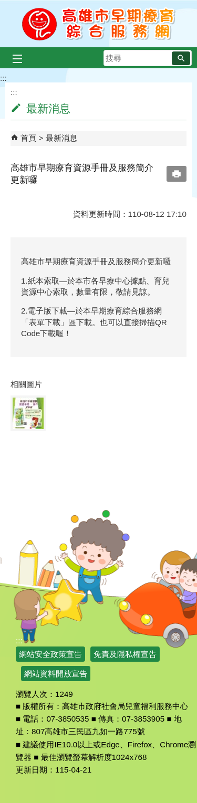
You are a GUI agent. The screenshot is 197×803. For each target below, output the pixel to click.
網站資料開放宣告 (55, 673)
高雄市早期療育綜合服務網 (98, 23)
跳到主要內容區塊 (5, 5)
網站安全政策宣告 (50, 654)
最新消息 (61, 137)
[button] (181, 58)
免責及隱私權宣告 (125, 654)
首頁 (28, 137)
